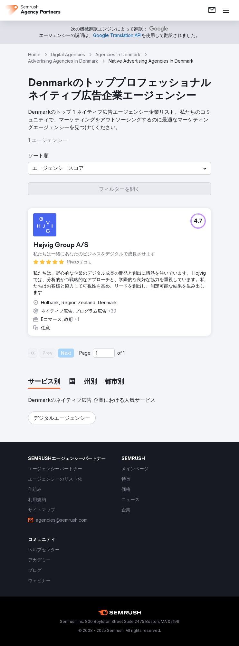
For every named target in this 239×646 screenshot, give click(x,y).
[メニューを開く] (226, 10)
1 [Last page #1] (124, 353)
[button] (119, 168)
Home (34, 54)
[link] (212, 10)
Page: (85, 353)
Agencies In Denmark (117, 54)
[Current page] (103, 353)
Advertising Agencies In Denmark (63, 61)
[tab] (44, 382)
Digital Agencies (68, 54)
